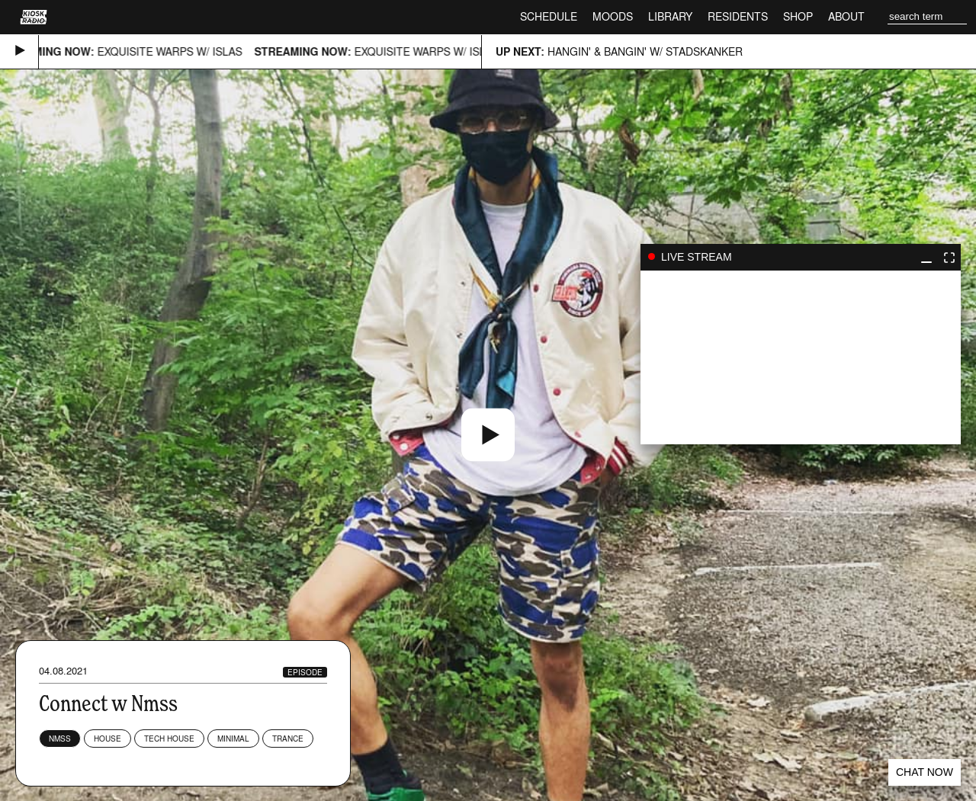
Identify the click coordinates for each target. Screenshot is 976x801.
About (846, 16)
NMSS (60, 738)
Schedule (548, 16)
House (107, 738)
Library (670, 16)
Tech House (169, 738)
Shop (798, 16)
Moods (612, 16)
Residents (738, 16)
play (800, 357)
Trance (287, 738)
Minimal (233, 738)
